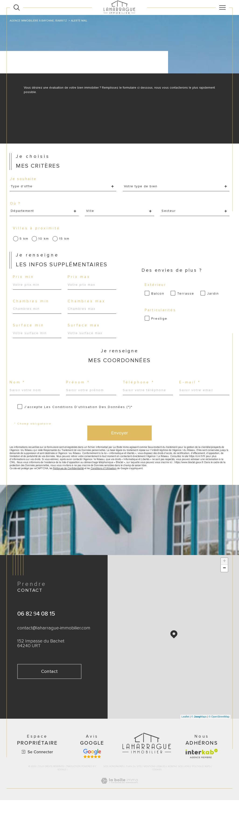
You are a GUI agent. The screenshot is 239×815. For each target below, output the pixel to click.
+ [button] (224, 576)
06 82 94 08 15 (36, 628)
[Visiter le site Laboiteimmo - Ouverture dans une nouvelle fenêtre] (119, 801)
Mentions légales (154, 781)
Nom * (18, 390)
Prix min (24, 281)
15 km (65, 241)
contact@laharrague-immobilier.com (53, 643)
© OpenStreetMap (219, 731)
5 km (24, 241)
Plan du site (133, 781)
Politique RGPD (201, 781)
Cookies (157, 784)
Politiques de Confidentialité (76, 482)
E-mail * (190, 390)
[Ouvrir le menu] (222, 7)
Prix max (79, 281)
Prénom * (78, 390)
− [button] (224, 583)
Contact (232, 254)
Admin (172, 781)
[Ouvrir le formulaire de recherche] (16, 7)
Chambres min (32, 306)
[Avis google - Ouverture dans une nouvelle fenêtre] (92, 768)
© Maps (199, 731)
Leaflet (185, 731)
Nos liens (184, 781)
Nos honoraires (113, 781)
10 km (44, 241)
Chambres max (87, 306)
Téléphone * (139, 390)
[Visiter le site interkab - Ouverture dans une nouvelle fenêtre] (202, 768)
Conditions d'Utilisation (115, 482)
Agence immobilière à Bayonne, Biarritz (40, 20)
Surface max (84, 331)
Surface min (29, 331)
